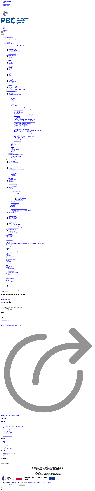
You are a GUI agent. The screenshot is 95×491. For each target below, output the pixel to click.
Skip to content (6, 4)
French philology (12, 175)
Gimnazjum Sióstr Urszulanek (20, 124)
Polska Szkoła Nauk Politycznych (21, 107)
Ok (1, 487)
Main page (3, 421)
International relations (13, 228)
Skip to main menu (7, 1)
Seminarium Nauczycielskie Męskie (21, 128)
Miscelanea (9, 240)
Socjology (11, 182)
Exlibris (10, 242)
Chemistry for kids (15, 203)
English (10, 69)
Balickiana (11, 93)
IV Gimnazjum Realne (18, 112)
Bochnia (13, 98)
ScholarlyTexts (14, 204)
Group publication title (13, 251)
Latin (10, 70)
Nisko (12, 143)
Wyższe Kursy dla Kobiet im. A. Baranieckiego (24, 136)
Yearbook (11, 48)
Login (4, 15)
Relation (7, 275)
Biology (10, 60)
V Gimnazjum (17, 116)
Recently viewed (8, 281)
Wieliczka (13, 150)
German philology (12, 216)
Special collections (11, 159)
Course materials (16, 191)
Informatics (12, 206)
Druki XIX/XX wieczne (16, 156)
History (10, 68)
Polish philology (13, 170)
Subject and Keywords (10, 259)
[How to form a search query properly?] (8, 291)
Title (8, 248)
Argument (11, 52)
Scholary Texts (14, 173)
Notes (7, 257)
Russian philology (12, 179)
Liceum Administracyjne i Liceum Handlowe (23, 138)
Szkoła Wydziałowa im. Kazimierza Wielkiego (24, 133)
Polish (10, 73)
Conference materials (10, 235)
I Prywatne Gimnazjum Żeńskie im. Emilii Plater (24, 119)
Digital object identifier (13, 272)
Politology (11, 180)
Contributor (8, 255)
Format (7, 267)
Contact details (6, 454)
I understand (22, 484)
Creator (7, 254)
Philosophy (11, 63)
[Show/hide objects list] (6, 55)
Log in (2, 461)
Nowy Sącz (13, 144)
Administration (12, 219)
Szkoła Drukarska (17, 139)
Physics (10, 64)
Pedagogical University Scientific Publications (17, 45)
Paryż (12, 145)
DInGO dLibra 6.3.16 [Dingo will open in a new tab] (14, 482)
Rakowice (13, 148)
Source (7, 273)
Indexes (5, 246)
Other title (11, 250)
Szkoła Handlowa (17, 113)
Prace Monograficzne (13, 49)
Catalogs (10, 163)
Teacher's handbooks (13, 86)
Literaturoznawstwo (13, 87)
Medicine (10, 88)
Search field (3, 290)
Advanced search (4, 291)
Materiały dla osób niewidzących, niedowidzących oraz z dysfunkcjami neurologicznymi (25, 243)
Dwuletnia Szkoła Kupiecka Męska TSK (22, 131)
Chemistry (11, 62)
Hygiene (10, 67)
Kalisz (12, 104)
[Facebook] (10, 415)
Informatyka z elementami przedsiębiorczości (21, 210)
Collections (5, 43)
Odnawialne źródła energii (16, 226)
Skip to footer (6, 5)
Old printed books (12, 231)
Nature (10, 77)
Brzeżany (13, 101)
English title (8, 253)
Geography (11, 66)
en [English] (3, 9)
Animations (13, 201)
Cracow (14, 105)
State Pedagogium (12, 238)
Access (7, 279)
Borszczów (13, 99)
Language (8, 274)
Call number (11, 271)
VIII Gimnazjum (17, 141)
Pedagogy (11, 76)
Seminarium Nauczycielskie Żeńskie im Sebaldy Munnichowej (27, 130)
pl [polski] (4, 9)
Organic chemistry (20, 199)
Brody (12, 100)
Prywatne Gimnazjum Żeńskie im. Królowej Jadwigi (25, 120)
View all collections (7, 436)
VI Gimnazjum (17, 117)
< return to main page (5, 299)
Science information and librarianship (17, 169)
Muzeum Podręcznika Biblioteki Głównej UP (15, 89)
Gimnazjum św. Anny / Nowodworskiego (22, 108)
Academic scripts (12, 54)
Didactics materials (11, 166)
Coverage (8, 277)
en (3, 10)
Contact (7, 41)
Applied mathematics (15, 186)
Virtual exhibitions (10, 244)
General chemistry (20, 195)
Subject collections (11, 91)
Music (10, 75)
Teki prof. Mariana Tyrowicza (16, 154)
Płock (12, 147)
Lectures (17, 193)
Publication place (12, 263)
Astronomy (11, 58)
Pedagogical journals (10, 164)
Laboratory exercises (18, 200)
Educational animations (14, 162)
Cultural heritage (11, 229)
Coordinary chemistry (21, 198)
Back (2, 33)
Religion (10, 80)
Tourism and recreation (13, 218)
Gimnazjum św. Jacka (18, 110)
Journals (10, 234)
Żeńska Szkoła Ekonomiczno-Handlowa (22, 123)
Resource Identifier (11, 268)
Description (8, 260)
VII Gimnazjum (17, 118)
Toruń (12, 151)
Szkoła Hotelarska (18, 135)
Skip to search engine (7, 2)
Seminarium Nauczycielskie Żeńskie (21, 129)
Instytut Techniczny (18, 132)
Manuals (13, 205)
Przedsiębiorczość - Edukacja (15, 51)
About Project (6, 37)
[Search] (18, 290)
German (10, 72)
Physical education (12, 81)
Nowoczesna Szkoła (13, 50)
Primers (10, 57)
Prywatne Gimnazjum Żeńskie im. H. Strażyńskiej (24, 122)
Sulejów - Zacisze (15, 149)
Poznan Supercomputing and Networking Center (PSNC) (39, 482)
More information (15, 484)
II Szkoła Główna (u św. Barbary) (21, 125)
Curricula (10, 153)
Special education (12, 157)
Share (5, 14)
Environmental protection (15, 224)
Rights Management (10, 278)
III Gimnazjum (17, 111)
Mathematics (11, 74)
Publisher (9, 261)
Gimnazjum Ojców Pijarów (20, 126)
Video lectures (12, 161)
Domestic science (12, 83)
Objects (7, 284)
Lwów (12, 142)
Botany (10, 61)
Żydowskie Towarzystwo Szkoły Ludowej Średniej (25, 114)
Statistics (8, 42)
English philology (12, 212)
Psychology (11, 79)
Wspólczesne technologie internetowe (19, 209)
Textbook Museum (11, 55)
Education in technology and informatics (17, 215)
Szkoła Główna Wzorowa (19, 137)
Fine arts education (13, 217)
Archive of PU (10, 236)
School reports (13, 95)
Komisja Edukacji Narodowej (15, 94)
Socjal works (11, 223)
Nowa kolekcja (14, 211)
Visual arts (11, 82)
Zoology (10, 85)
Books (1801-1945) (13, 232)
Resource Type (9, 266)
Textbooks (13, 174)
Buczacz (13, 102)
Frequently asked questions (11, 39)
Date (7, 265)
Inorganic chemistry (20, 197)
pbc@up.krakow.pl (5, 320)
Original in (8, 280)
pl (4, 10)
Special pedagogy (12, 222)
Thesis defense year (10, 256)
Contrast (5, 12)
